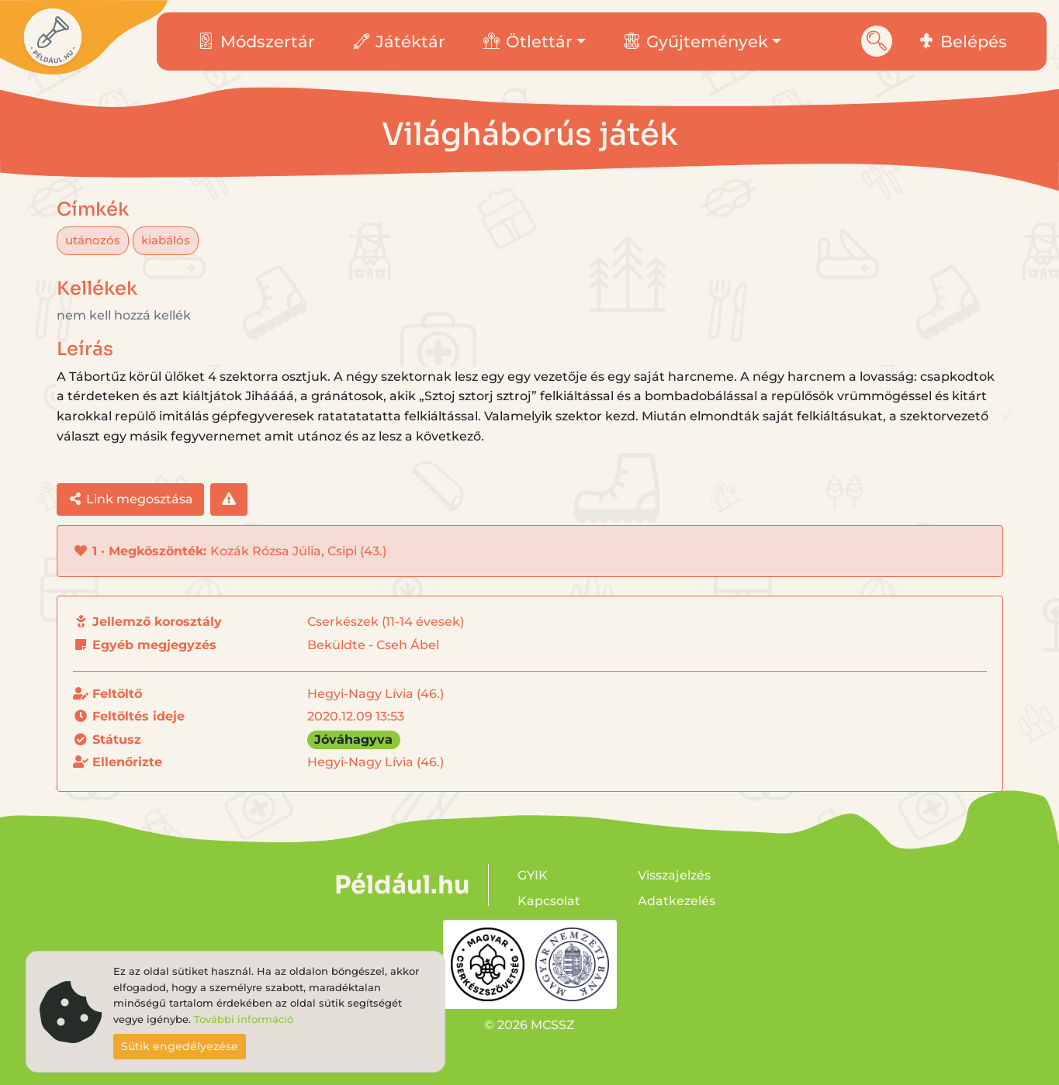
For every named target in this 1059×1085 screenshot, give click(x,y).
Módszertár (256, 41)
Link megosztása (130, 499)
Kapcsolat (548, 900)
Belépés (963, 41)
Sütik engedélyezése (179, 1046)
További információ (243, 1019)
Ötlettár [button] (528, 41)
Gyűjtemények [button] (696, 41)
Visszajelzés (674, 875)
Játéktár (399, 41)
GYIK (532, 875)
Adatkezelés (676, 900)
